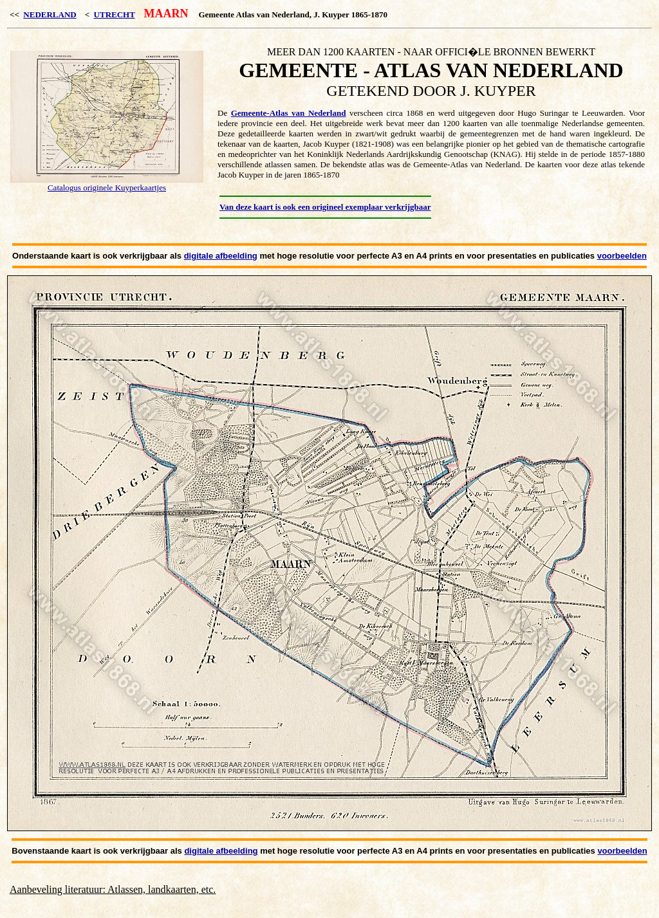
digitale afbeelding (220, 256)
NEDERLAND (49, 14)
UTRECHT (114, 14)
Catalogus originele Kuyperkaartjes (107, 187)
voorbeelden (622, 256)
